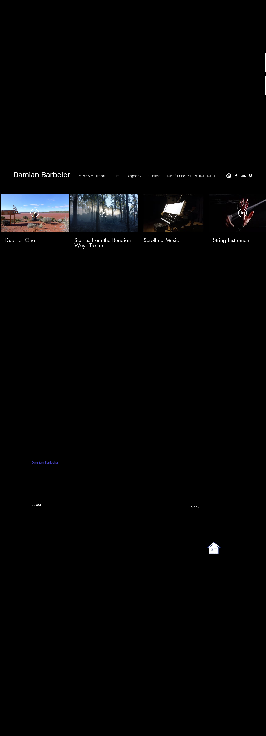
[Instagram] (228, 175)
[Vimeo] (250, 175)
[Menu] (190, 506)
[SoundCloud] (243, 175)
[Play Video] (34, 213)
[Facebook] (236, 175)
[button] (135, 107)
